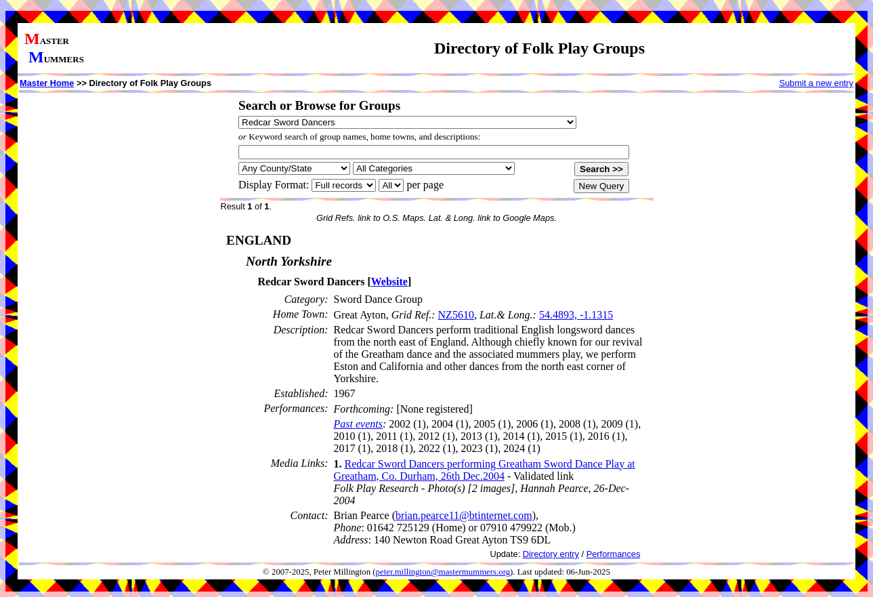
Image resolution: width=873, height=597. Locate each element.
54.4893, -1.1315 (576, 315)
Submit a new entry (816, 83)
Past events (358, 424)
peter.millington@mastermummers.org (443, 572)
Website (389, 281)
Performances (614, 554)
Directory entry (551, 554)
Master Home (47, 83)
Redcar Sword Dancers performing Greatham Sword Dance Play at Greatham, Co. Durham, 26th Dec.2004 (484, 470)
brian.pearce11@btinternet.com (464, 515)
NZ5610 (456, 315)
